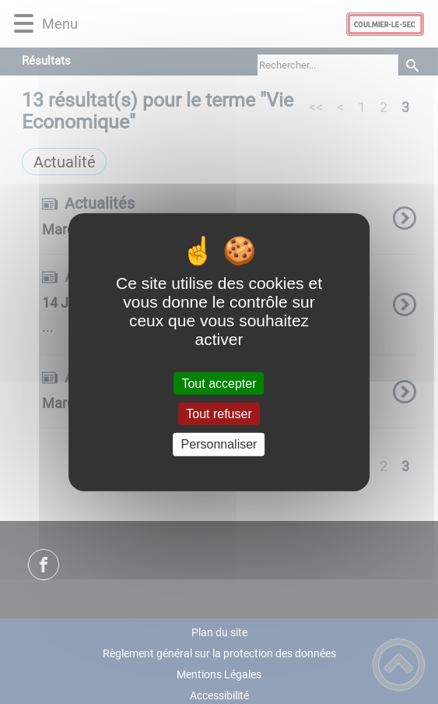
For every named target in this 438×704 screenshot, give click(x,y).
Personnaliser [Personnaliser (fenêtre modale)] (219, 444)
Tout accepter (218, 383)
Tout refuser (218, 414)
